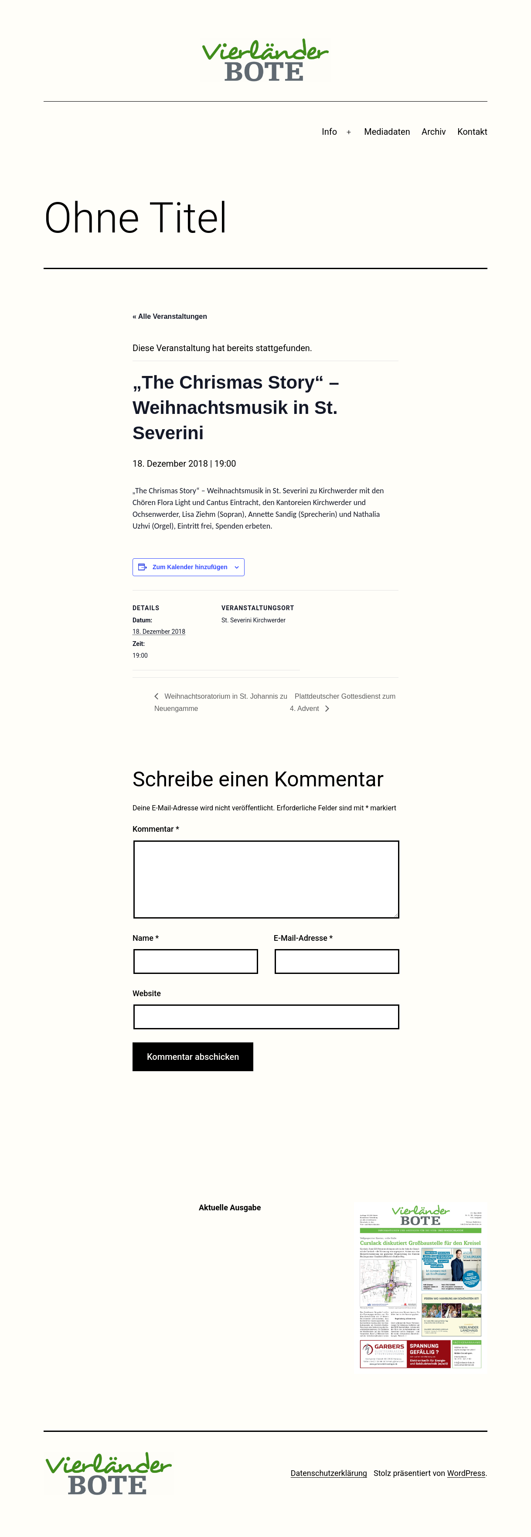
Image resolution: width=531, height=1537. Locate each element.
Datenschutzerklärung (329, 1473)
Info (329, 131)
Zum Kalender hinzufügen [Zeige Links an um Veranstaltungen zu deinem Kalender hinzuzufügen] (190, 567)
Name (146, 938)
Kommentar (156, 828)
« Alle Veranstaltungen (170, 316)
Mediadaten (387, 131)
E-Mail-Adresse (303, 938)
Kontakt (472, 131)
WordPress (466, 1473)
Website (147, 993)
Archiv (434, 131)
